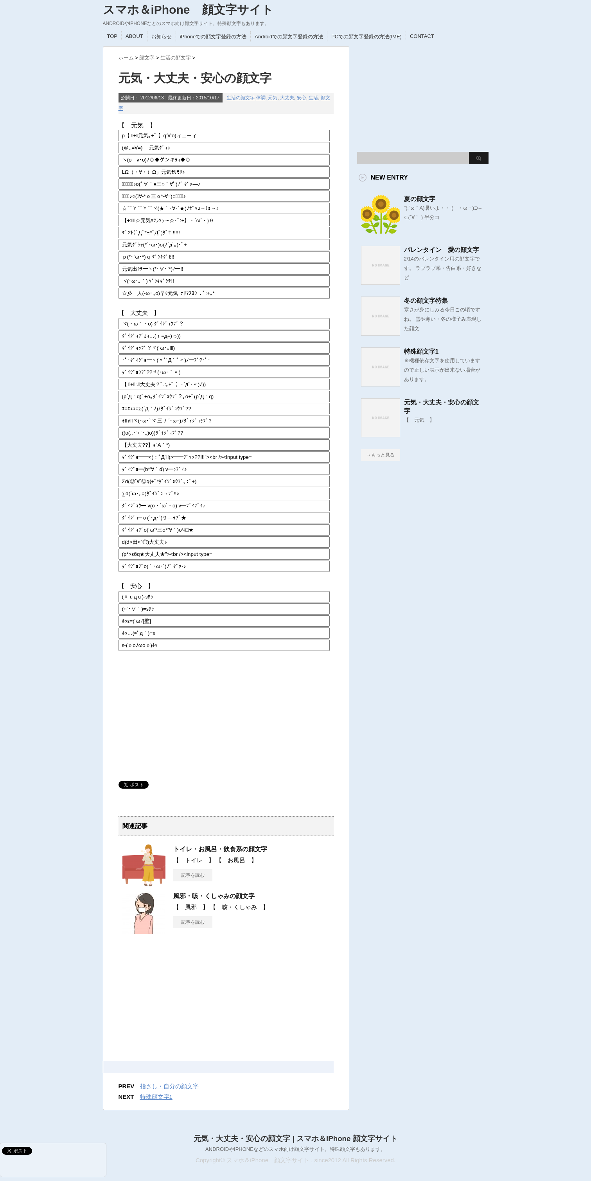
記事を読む (193, 875)
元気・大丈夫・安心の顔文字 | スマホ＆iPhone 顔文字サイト (295, 1138)
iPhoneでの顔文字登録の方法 (213, 37)
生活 (313, 98)
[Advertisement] (177, 716)
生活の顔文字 (240, 98)
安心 (301, 98)
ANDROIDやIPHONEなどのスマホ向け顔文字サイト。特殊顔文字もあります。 (295, 1149)
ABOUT (134, 36)
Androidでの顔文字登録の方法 (289, 37)
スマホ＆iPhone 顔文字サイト (188, 9)
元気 (272, 98)
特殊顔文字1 (156, 1096)
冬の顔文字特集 (426, 300)
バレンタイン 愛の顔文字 (441, 249)
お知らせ (161, 37)
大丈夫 (287, 98)
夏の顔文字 (419, 199)
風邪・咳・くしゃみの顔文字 (214, 896)
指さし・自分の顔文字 (169, 1086)
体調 (261, 98)
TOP (112, 36)
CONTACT (422, 36)
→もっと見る (380, 455)
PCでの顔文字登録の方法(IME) (366, 37)
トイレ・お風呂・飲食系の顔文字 (220, 849)
